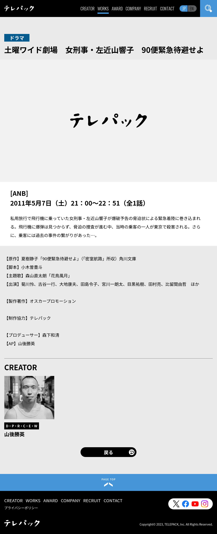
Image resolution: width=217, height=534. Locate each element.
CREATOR (88, 8)
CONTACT (167, 8)
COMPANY (133, 8)
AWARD (117, 8)
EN (192, 8)
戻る (108, 452)
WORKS (103, 8)
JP (184, 8)
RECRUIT (150, 8)
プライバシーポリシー (21, 507)
